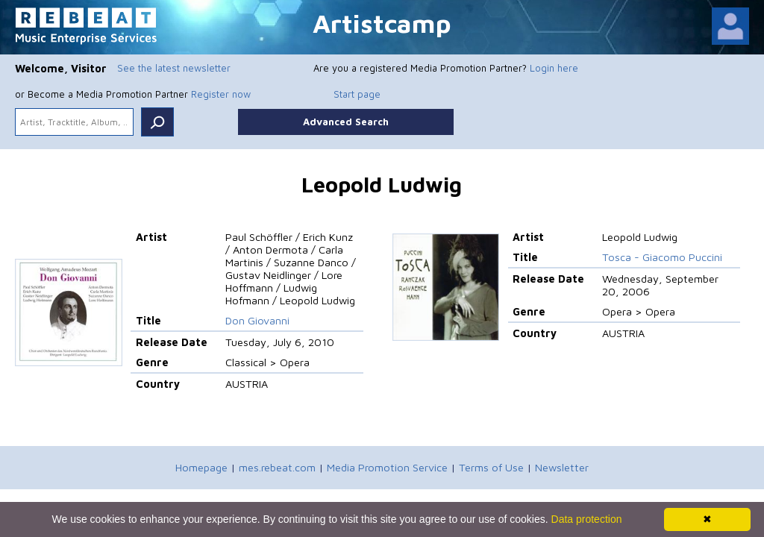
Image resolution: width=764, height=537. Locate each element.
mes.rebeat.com (277, 467)
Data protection (586, 519)
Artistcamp (382, 22)
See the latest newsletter (174, 68)
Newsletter (562, 467)
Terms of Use (491, 467)
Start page (357, 94)
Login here (554, 68)
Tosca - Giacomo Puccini (662, 257)
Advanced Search (346, 122)
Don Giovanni (257, 320)
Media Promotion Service (387, 467)
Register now (221, 94)
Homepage (201, 467)
